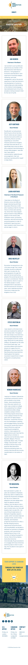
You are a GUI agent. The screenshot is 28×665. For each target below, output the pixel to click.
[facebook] (3, 621)
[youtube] (12, 621)
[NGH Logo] (14, 2)
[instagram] (9, 621)
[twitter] (6, 621)
